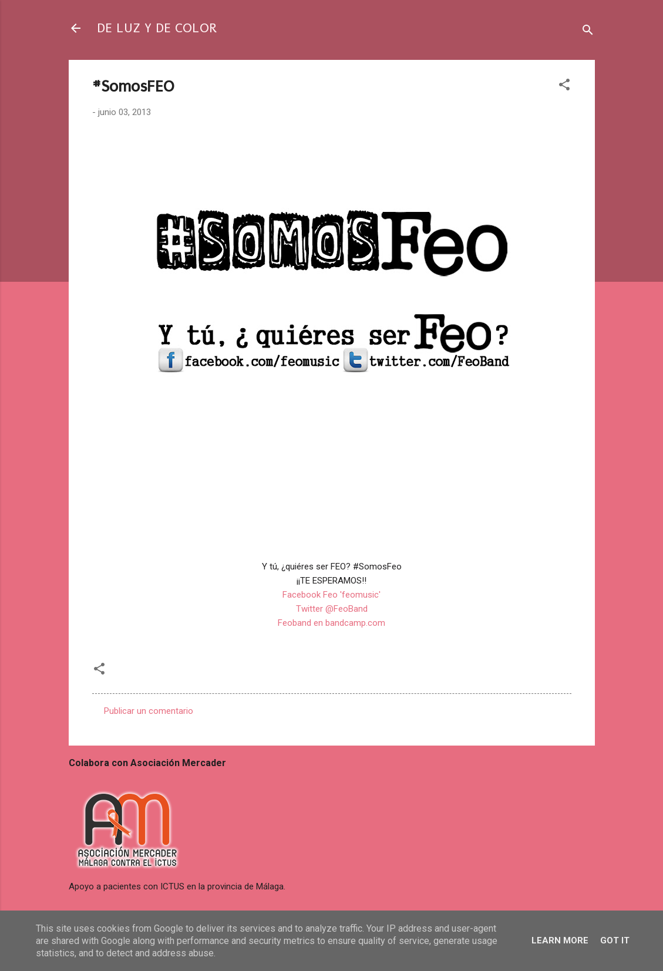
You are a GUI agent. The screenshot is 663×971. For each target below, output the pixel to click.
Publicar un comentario (148, 711)
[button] (564, 86)
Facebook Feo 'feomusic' (331, 594)
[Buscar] (588, 32)
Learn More (559, 940)
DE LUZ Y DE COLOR (157, 28)
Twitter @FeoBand (332, 608)
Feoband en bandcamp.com (331, 623)
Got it (615, 940)
